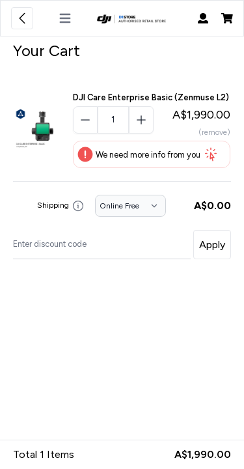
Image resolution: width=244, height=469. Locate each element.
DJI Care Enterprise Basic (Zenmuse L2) (151, 97)
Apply (212, 244)
